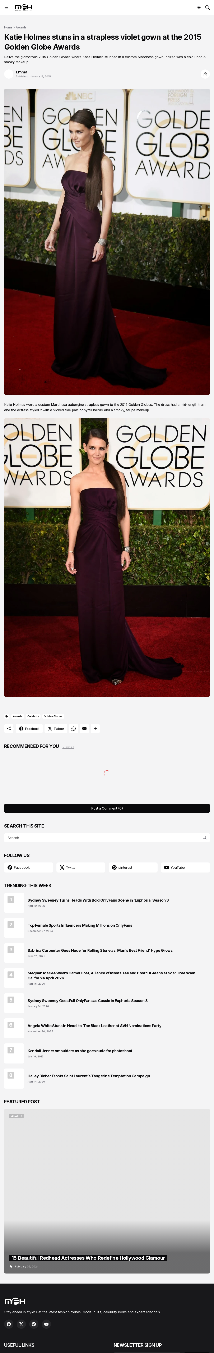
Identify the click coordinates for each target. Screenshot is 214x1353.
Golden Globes (53, 716)
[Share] (205, 74)
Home (8, 27)
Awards (21, 27)
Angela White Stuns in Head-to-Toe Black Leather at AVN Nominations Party (95, 1026)
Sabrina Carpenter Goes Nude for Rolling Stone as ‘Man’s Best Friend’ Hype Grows (100, 950)
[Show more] (95, 728)
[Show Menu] (6, 7)
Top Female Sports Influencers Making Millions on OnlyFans (80, 925)
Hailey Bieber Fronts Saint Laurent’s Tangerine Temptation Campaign (89, 1076)
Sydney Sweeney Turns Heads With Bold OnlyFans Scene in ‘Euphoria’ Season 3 (98, 900)
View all (68, 747)
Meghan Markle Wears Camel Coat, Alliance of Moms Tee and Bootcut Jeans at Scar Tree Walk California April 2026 (111, 975)
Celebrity (33, 716)
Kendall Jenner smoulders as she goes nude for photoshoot (80, 1051)
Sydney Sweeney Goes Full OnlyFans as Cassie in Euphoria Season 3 (88, 1000)
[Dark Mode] (199, 7)
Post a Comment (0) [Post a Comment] (107, 808)
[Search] (207, 7)
